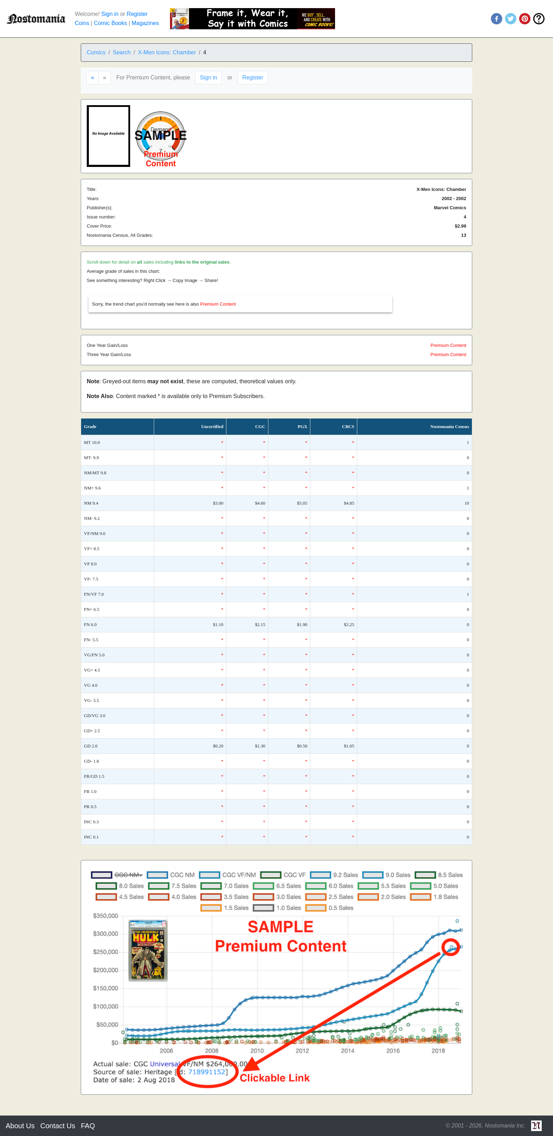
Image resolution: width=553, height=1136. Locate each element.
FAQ (88, 1126)
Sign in (110, 14)
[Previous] (92, 77)
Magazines (145, 23)
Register (137, 14)
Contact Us (57, 1126)
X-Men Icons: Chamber (167, 52)
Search (122, 52)
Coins (82, 23)
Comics (96, 52)
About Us (20, 1126)
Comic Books (110, 23)
